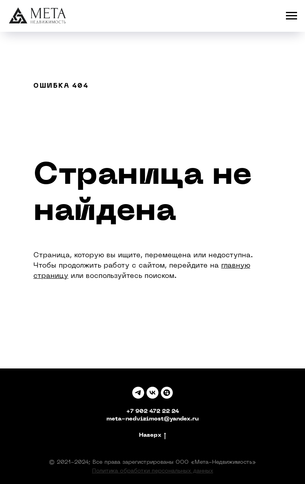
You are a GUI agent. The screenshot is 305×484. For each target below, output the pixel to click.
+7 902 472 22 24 (152, 411)
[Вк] (152, 393)
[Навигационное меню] (291, 16)
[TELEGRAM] (138, 393)
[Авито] (167, 393)
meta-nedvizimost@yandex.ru (152, 419)
